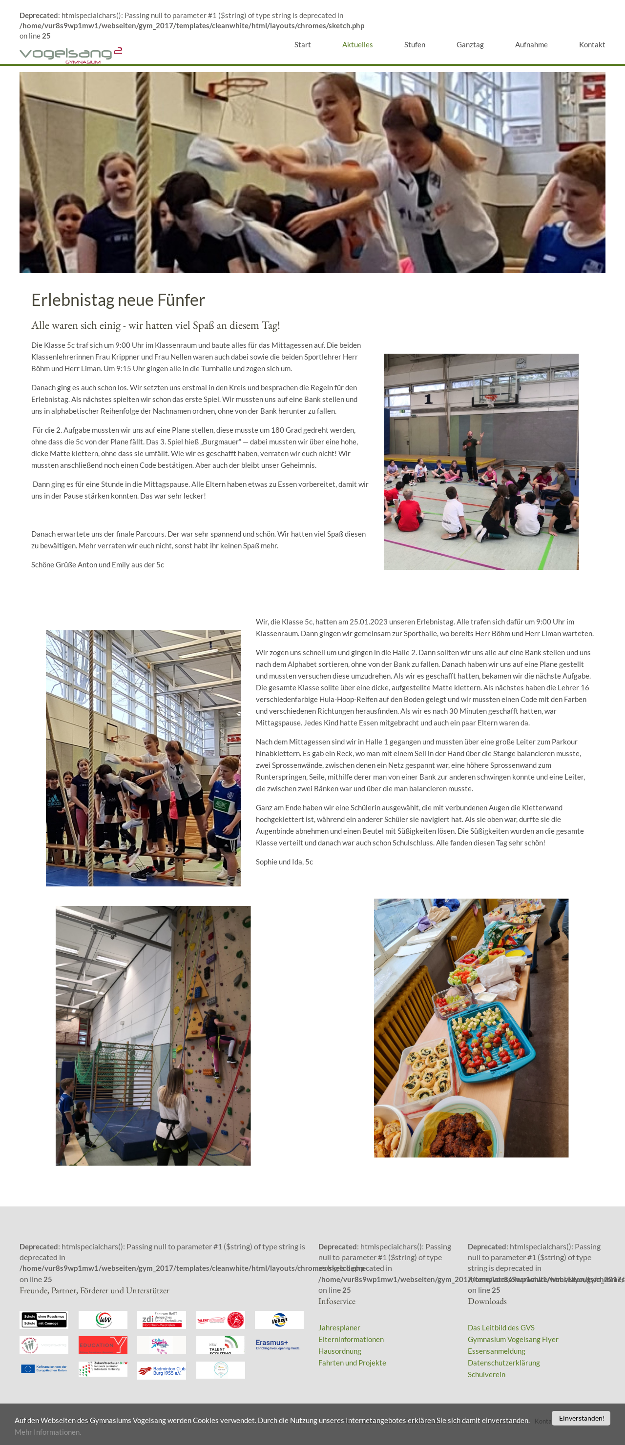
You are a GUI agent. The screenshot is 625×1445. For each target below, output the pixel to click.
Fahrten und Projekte (352, 1362)
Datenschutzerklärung (504, 1362)
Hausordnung (339, 1350)
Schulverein (486, 1374)
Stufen (414, 44)
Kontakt (592, 44)
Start (302, 44)
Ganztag (470, 44)
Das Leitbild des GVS (501, 1327)
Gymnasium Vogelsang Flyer (513, 1339)
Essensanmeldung (496, 1350)
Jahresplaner (339, 1327)
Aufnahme (531, 44)
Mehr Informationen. (107, 1432)
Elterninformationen (351, 1339)
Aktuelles (357, 44)
